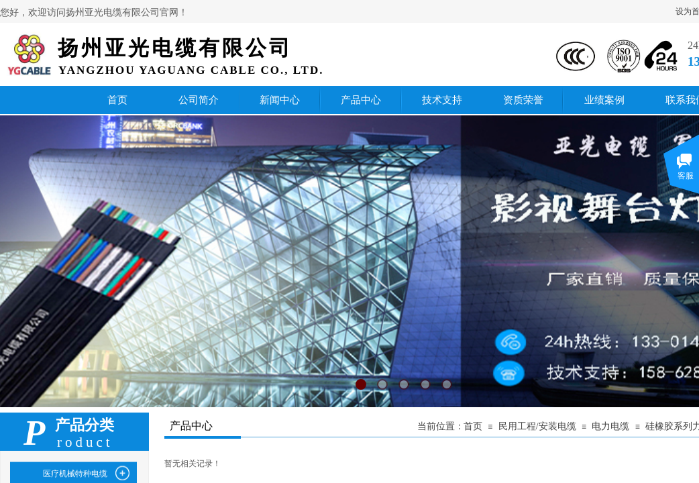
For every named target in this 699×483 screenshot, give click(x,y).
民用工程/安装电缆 (537, 426)
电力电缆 (610, 426)
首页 (473, 426)
